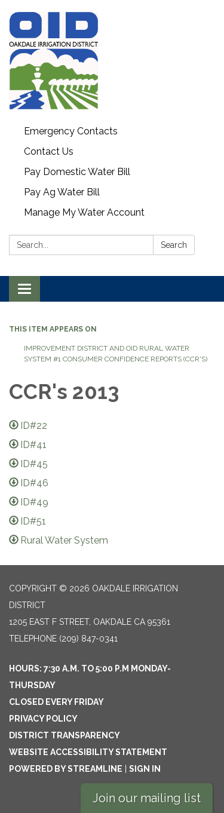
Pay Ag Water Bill (62, 192)
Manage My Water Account (84, 212)
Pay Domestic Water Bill (77, 171)
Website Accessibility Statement (88, 752)
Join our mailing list (147, 798)
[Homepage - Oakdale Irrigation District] (112, 60)
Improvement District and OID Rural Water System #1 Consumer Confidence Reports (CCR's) (115, 353)
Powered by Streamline (65, 769)
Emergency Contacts (71, 131)
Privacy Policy (43, 718)
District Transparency (64, 735)
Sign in (145, 769)
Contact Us (48, 151)
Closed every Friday (56, 702)
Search (174, 245)
